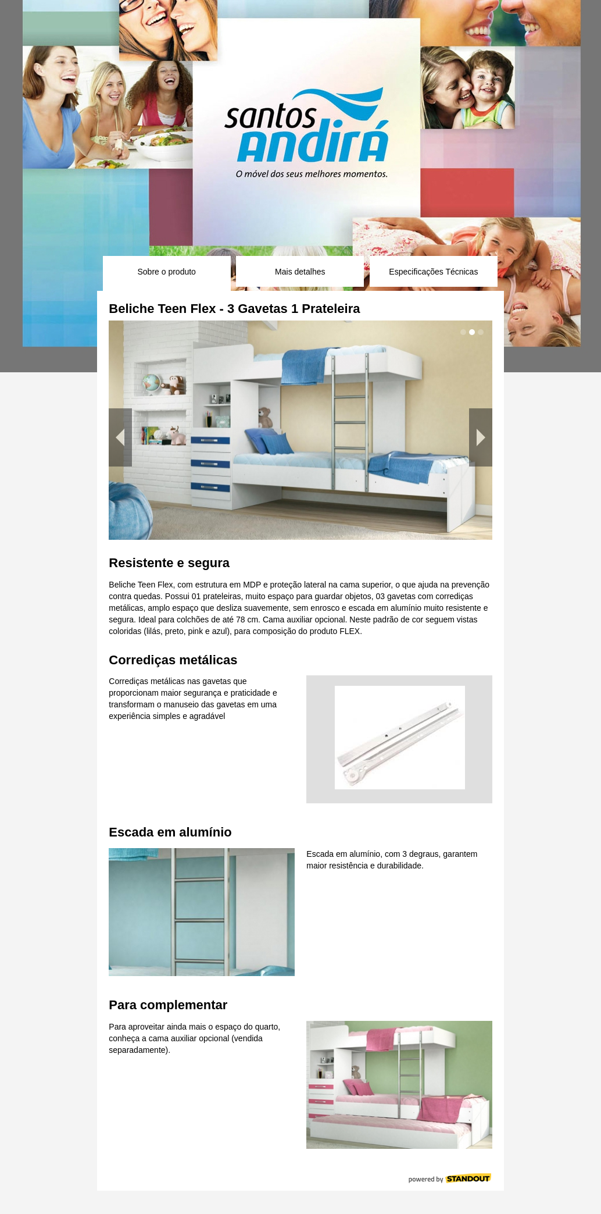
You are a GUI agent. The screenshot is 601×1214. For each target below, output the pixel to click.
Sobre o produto (166, 271)
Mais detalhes (300, 271)
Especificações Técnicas (433, 271)
